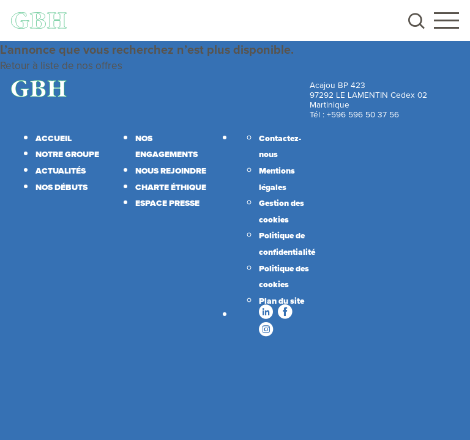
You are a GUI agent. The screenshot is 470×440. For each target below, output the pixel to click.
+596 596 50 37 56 (363, 114)
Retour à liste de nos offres (61, 65)
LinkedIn (265, 311)
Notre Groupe (67, 154)
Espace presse (167, 203)
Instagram (265, 329)
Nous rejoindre (170, 170)
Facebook (284, 311)
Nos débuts (61, 187)
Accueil (53, 138)
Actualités (60, 170)
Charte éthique (170, 187)
